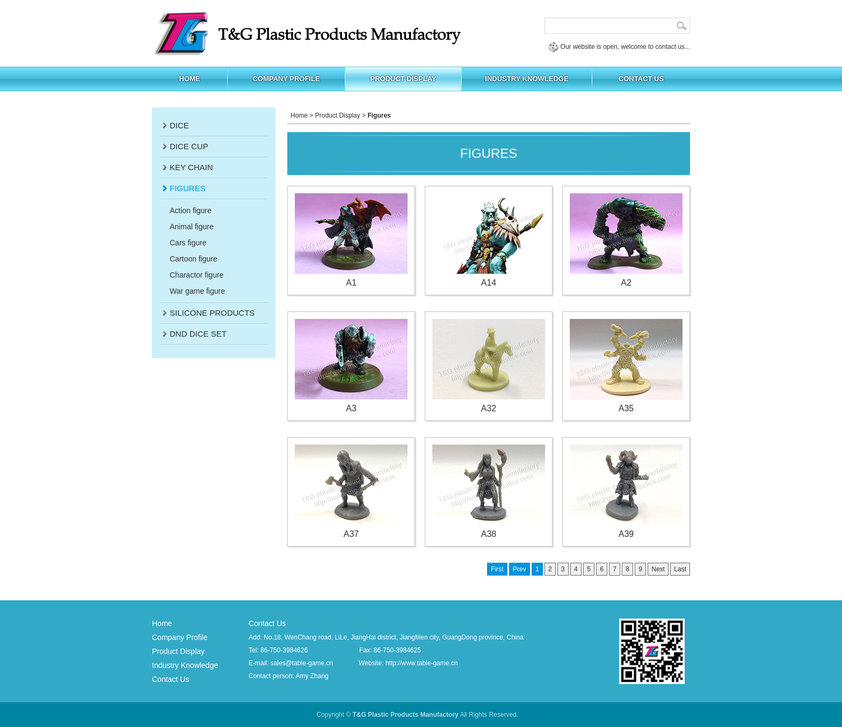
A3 (351, 366)
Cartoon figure (193, 259)
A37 (351, 492)
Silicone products (212, 312)
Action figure (191, 210)
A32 (488, 366)
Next (658, 569)
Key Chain (191, 167)
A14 (488, 240)
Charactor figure (196, 275)
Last (680, 569)
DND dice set (198, 333)
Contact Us (170, 679)
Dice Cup (189, 146)
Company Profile (180, 637)
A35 (626, 366)
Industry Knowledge (185, 665)
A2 (626, 240)
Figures (188, 188)
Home (299, 115)
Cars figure (188, 242)
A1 (351, 240)
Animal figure (192, 226)
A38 (488, 492)
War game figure (197, 291)
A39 (626, 492)
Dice (179, 125)
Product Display (337, 115)
